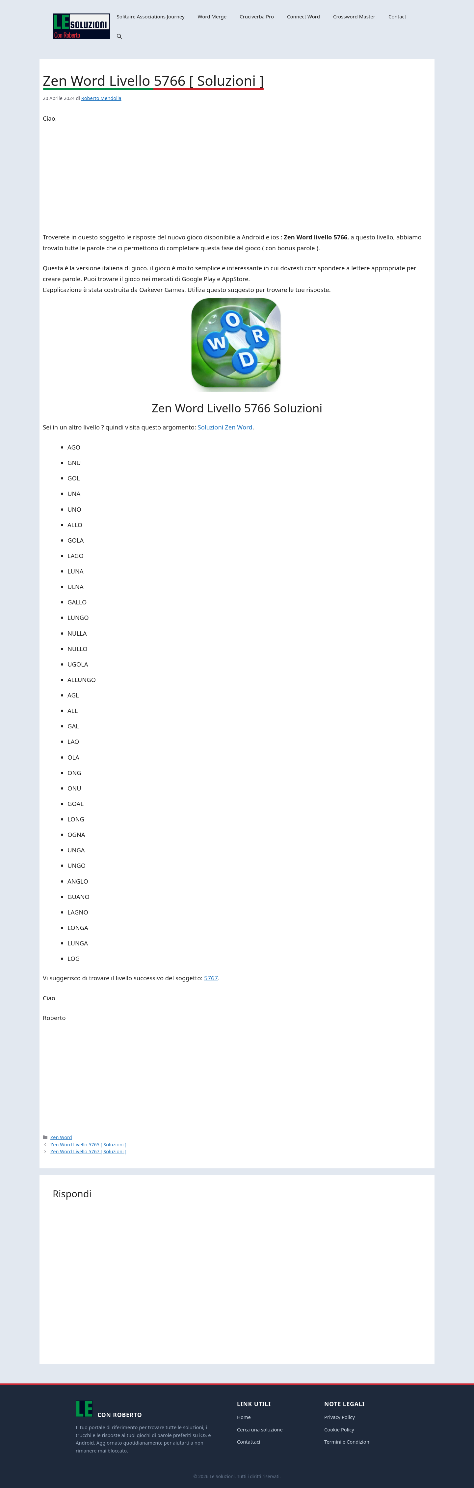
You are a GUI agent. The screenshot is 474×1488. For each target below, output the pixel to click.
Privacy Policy (339, 1417)
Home (244, 1417)
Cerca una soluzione (260, 1429)
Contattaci (248, 1441)
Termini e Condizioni (347, 1441)
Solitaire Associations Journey (151, 16)
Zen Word (61, 1137)
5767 (211, 978)
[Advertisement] (237, 179)
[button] (119, 36)
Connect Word (303, 16)
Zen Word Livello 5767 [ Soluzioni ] (88, 1151)
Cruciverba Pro (257, 16)
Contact (397, 16)
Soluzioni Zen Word (225, 427)
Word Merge (212, 16)
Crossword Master (354, 16)
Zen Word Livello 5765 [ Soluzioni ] (88, 1144)
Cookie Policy (339, 1429)
